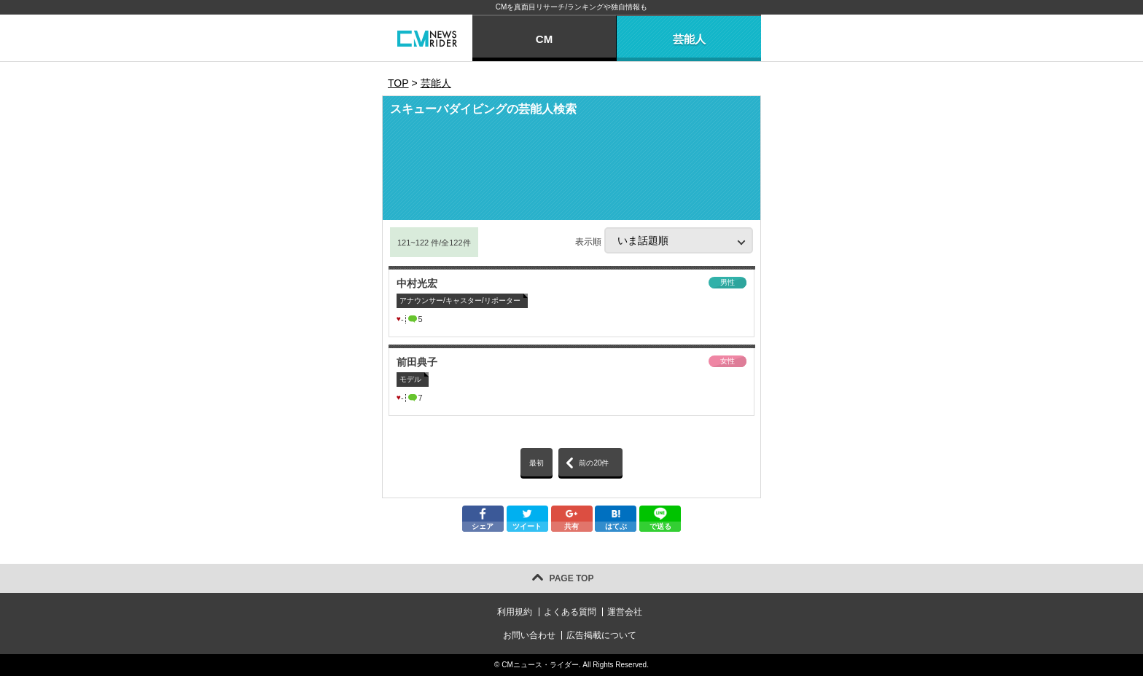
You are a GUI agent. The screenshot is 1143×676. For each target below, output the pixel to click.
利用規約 (514, 612)
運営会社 (624, 612)
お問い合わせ (529, 635)
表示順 (664, 240)
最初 (536, 463)
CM (544, 39)
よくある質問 (570, 612)
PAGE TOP (572, 578)
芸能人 (689, 39)
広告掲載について (601, 635)
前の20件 (594, 463)
